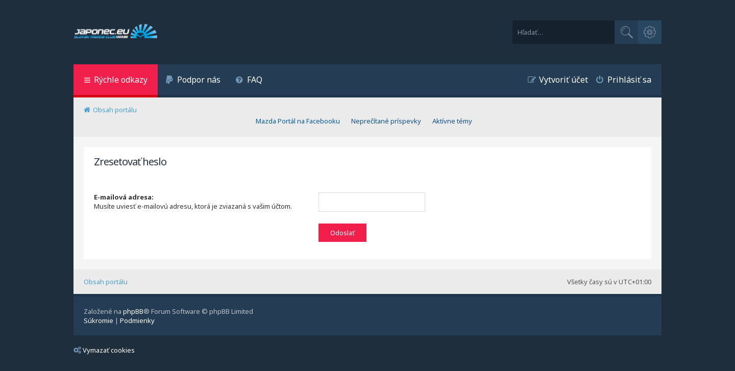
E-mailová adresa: (124, 197)
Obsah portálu (106, 281)
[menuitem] (193, 80)
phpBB (133, 311)
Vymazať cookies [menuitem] (104, 350)
